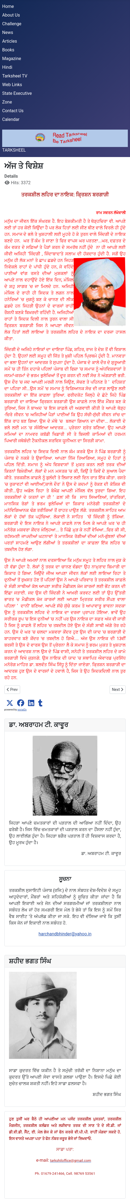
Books (8, 49)
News (7, 32)
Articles (9, 41)
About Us (11, 15)
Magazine (11, 58)
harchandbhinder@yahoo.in (65, 933)
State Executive (17, 93)
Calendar (10, 119)
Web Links (12, 84)
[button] (9, 703)
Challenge (11, 23)
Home (8, 6)
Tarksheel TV (14, 76)
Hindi (7, 67)
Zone (7, 102)
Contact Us (13, 110)
